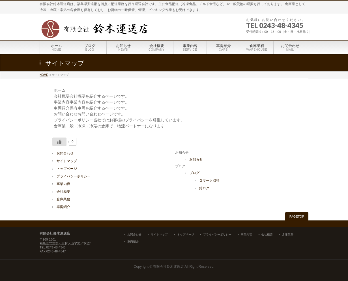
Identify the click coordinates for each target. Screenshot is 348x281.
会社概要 (63, 192)
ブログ (194, 173)
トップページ (67, 169)
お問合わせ (65, 153)
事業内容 (63, 184)
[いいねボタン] (59, 142)
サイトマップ (67, 161)
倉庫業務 (63, 199)
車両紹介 (63, 207)
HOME (44, 74)
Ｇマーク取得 (209, 181)
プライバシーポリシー (74, 176)
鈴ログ (204, 188)
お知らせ (196, 159)
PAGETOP (296, 216)
